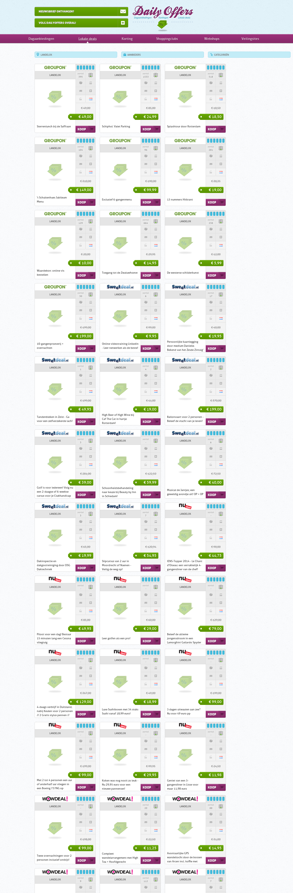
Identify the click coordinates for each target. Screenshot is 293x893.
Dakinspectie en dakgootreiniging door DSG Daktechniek (167, 419)
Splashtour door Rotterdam (167, 126)
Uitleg (102, 883)
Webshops (211, 39)
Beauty (126, 854)
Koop (65, 129)
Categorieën (205, 54)
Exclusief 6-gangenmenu (35, 199)
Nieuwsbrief (169, 883)
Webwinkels (164, 870)
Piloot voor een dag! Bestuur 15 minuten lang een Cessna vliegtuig (103, 492)
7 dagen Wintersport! (99, 784)
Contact (134, 883)
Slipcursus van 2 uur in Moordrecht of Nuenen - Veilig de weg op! (230, 419)
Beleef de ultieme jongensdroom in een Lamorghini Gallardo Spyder (233, 492)
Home (89, 883)
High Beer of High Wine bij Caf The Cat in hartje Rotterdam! (102, 345)
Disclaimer (150, 883)
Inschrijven (118, 883)
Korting (127, 39)
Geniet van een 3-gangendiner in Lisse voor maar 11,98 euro (101, 638)
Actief (91, 854)
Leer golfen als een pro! (165, 492)
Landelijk (30, 54)
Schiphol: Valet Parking (100, 126)
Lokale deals (88, 39)
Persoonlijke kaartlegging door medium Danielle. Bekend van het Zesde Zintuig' (234, 272)
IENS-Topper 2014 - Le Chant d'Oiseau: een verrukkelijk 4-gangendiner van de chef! (38, 492)
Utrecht (73, 858)
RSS (204, 883)
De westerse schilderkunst (36, 272)
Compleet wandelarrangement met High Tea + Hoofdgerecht (234, 638)
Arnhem (24, 862)
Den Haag (36, 862)
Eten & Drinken (134, 851)
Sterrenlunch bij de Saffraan (38, 126)
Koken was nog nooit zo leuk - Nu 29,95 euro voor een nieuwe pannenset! (39, 638)
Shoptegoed (94, 858)
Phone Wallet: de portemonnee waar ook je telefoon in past (231, 711)
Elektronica (136, 854)
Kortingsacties (164, 850)
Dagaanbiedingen (146, 17)
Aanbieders (118, 54)
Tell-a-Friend (189, 883)
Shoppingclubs (167, 39)
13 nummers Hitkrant (99, 199)
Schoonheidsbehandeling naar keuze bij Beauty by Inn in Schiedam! (38, 419)
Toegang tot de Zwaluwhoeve (233, 199)
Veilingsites (250, 39)
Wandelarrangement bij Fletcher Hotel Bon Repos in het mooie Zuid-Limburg (168, 711)
